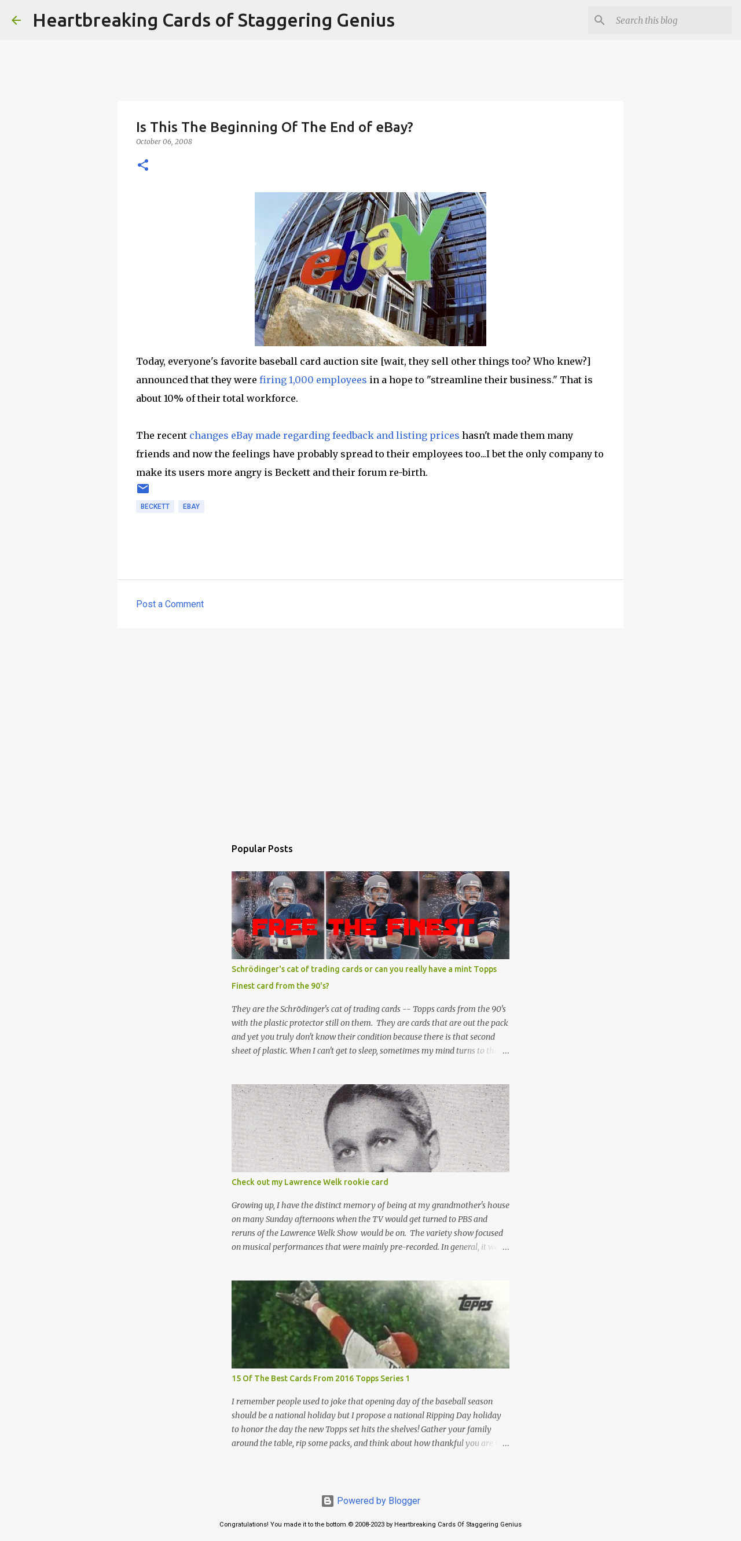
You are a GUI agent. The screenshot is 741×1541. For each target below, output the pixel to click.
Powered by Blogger (370, 1500)
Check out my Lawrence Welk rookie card (310, 1182)
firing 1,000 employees (313, 380)
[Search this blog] (671, 20)
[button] (143, 166)
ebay (191, 506)
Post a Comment (170, 604)
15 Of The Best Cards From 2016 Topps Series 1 (321, 1378)
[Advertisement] (370, 726)
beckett (155, 506)
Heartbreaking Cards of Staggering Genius (213, 19)
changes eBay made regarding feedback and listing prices (324, 435)
